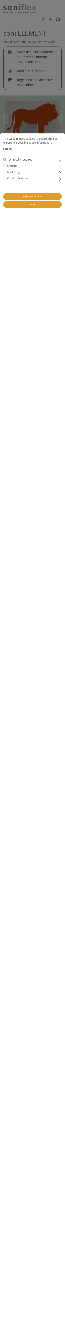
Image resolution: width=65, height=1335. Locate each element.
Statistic (12, 166)
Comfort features (18, 178)
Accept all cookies (32, 196)
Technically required (19, 159)
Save (32, 204)
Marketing (13, 172)
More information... (41, 142)
